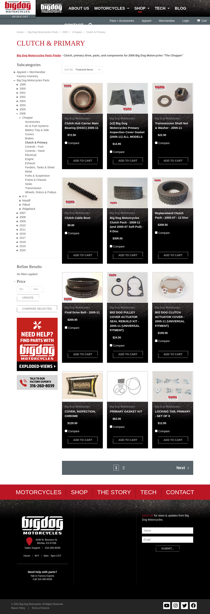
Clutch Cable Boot (77, 217)
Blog (180, 8)
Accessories (32, 121)
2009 (23, 221)
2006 (23, 113)
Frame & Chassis (35, 179)
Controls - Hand (34, 150)
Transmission (33, 188)
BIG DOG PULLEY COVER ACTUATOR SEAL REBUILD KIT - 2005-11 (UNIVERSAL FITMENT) (125, 321)
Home (20, 32)
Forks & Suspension (37, 175)
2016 (23, 233)
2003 (23, 101)
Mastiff (26, 200)
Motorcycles (109, 8)
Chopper (27, 117)
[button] (37, 281)
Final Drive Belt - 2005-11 (82, 312)
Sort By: (68, 69)
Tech (160, 8)
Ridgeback (28, 208)
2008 (23, 217)
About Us (78, 8)
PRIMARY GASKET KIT (126, 411)
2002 (23, 96)
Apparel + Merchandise (31, 72)
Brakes (29, 138)
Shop (139, 8)
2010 (23, 225)
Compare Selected (37, 308)
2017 (23, 237)
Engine (29, 159)
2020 (23, 250)
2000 (23, 88)
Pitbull (26, 204)
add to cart (82, 160)
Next (182, 468)
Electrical (30, 155)
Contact (73, 25)
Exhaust (30, 163)
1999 (23, 84)
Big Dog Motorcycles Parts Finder (39, 55)
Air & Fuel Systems (37, 125)
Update (28, 297)
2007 (23, 213)
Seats (28, 184)
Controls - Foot (34, 146)
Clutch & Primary (36, 142)
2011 (23, 229)
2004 (23, 105)
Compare (74, 143)
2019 (23, 246)
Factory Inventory (27, 76)
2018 (23, 242)
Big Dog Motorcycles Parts (43, 32)
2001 (23, 92)
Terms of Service (40, 608)
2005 (23, 109)
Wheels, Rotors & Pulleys (40, 192)
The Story (114, 492)
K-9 (24, 196)
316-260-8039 (45, 579)
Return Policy (18, 608)
